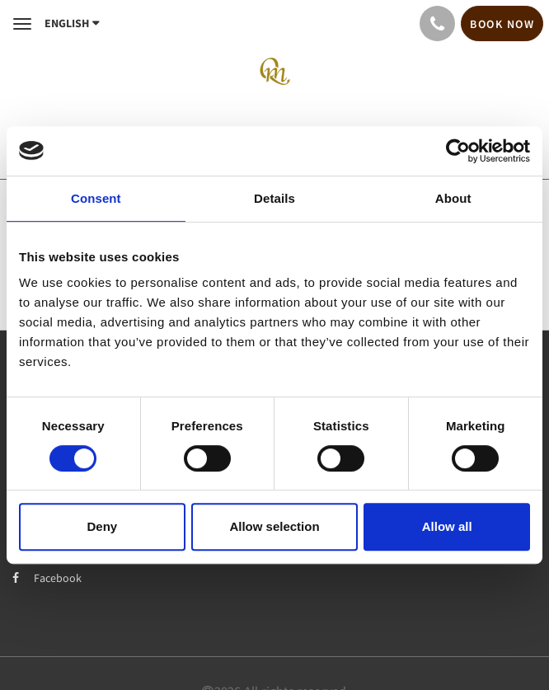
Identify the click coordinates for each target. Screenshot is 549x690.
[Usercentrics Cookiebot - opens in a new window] (458, 150)
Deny (102, 526)
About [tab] (453, 198)
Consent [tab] (96, 198)
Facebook (47, 577)
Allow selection (274, 526)
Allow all (447, 526)
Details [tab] (274, 198)
